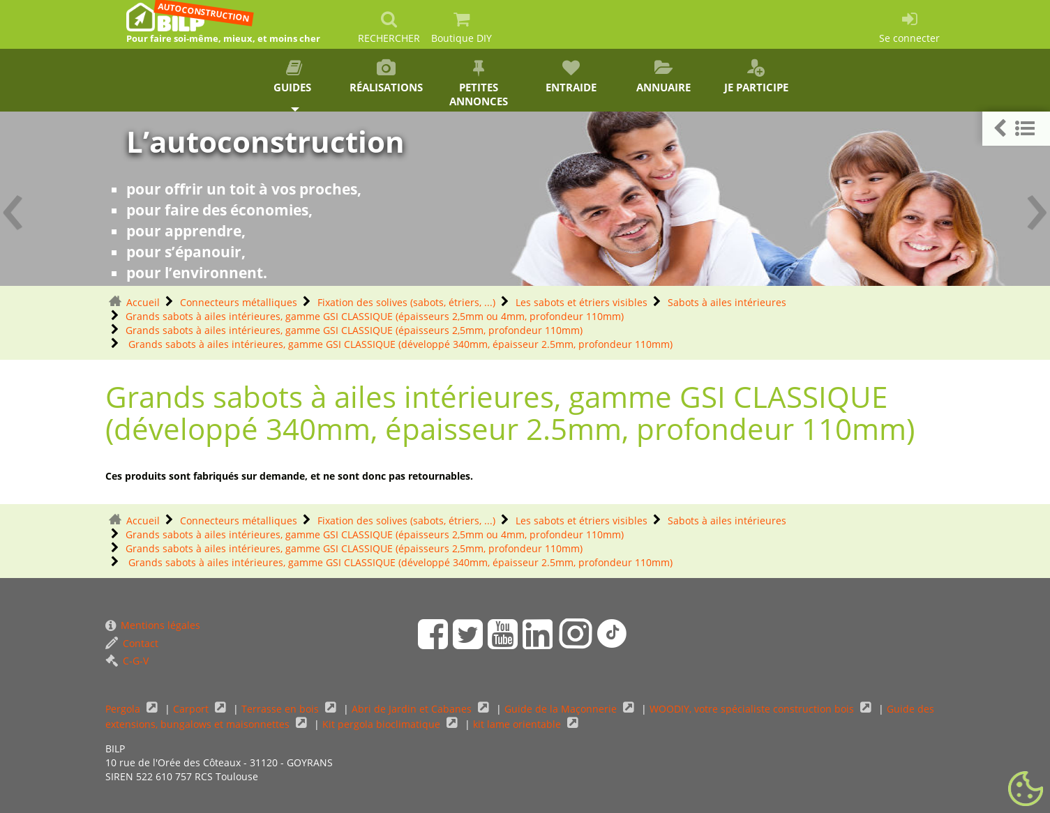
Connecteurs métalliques (238, 302)
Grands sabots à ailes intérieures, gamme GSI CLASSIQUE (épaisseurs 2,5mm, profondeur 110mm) (354, 330)
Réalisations (386, 76)
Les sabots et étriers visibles (581, 302)
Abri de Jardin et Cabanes (413, 708)
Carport (192, 708)
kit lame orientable (518, 724)
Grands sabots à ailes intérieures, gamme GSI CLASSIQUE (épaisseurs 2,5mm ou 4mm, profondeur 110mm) (375, 316)
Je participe (755, 76)
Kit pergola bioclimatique (382, 724)
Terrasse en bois (281, 708)
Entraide (570, 76)
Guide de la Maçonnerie (562, 708)
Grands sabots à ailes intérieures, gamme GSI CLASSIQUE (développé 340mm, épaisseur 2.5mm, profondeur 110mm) (399, 344)
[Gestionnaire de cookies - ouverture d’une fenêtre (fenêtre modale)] (1025, 789)
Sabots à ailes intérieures (727, 302)
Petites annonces (478, 83)
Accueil (143, 302)
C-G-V (127, 660)
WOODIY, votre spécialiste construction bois (753, 708)
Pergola (124, 708)
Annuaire (663, 76)
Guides (293, 76)
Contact (131, 643)
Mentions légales (152, 625)
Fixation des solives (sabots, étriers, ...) (406, 302)
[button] (1016, 129)
